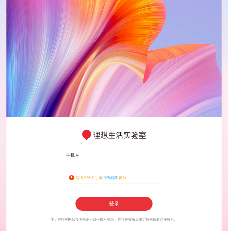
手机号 (72, 155)
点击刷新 (110, 177)
